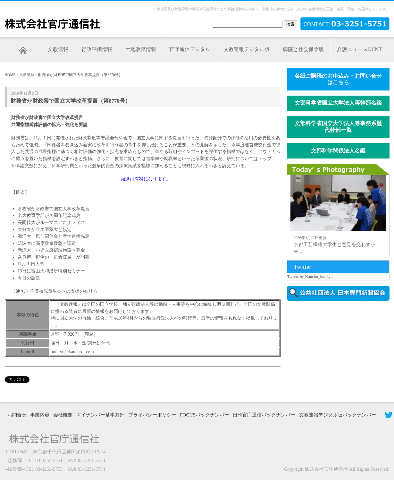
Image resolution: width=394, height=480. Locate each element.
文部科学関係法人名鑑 (338, 151)
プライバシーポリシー (152, 414)
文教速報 (58, 49)
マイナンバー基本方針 (100, 414)
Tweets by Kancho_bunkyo (310, 276)
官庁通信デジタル (189, 49)
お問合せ (17, 414)
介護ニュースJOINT (359, 49)
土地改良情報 (140, 49)
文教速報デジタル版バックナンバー (337, 414)
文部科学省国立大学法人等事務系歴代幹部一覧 (338, 126)
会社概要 (62, 414)
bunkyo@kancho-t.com (72, 351)
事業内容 (39, 414)
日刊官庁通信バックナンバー (264, 414)
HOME (10, 75)
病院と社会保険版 (303, 49)
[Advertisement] (339, 346)
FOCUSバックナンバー (204, 414)
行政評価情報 (96, 49)
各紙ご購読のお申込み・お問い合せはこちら (338, 79)
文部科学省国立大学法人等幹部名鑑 (338, 103)
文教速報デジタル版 (246, 49)
